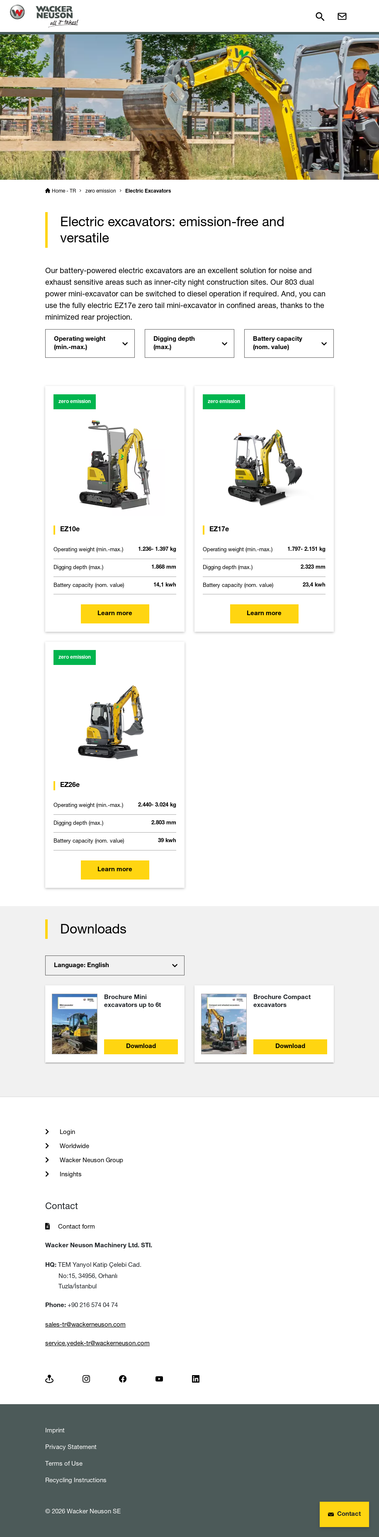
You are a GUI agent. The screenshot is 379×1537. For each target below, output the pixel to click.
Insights (70, 1174)
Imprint (55, 1430)
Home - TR (64, 191)
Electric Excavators (148, 191)
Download (141, 1046)
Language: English (81, 966)
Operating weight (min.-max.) (79, 343)
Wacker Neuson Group (90, 1160)
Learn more (114, 614)
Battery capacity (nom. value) (277, 343)
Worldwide (73, 1146)
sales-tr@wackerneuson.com (85, 1324)
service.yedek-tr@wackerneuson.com (97, 1343)
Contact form (76, 1226)
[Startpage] (44, 16)
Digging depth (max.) (174, 343)
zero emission (100, 191)
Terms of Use (64, 1463)
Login (66, 1132)
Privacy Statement (71, 1447)
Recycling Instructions (76, 1480)
